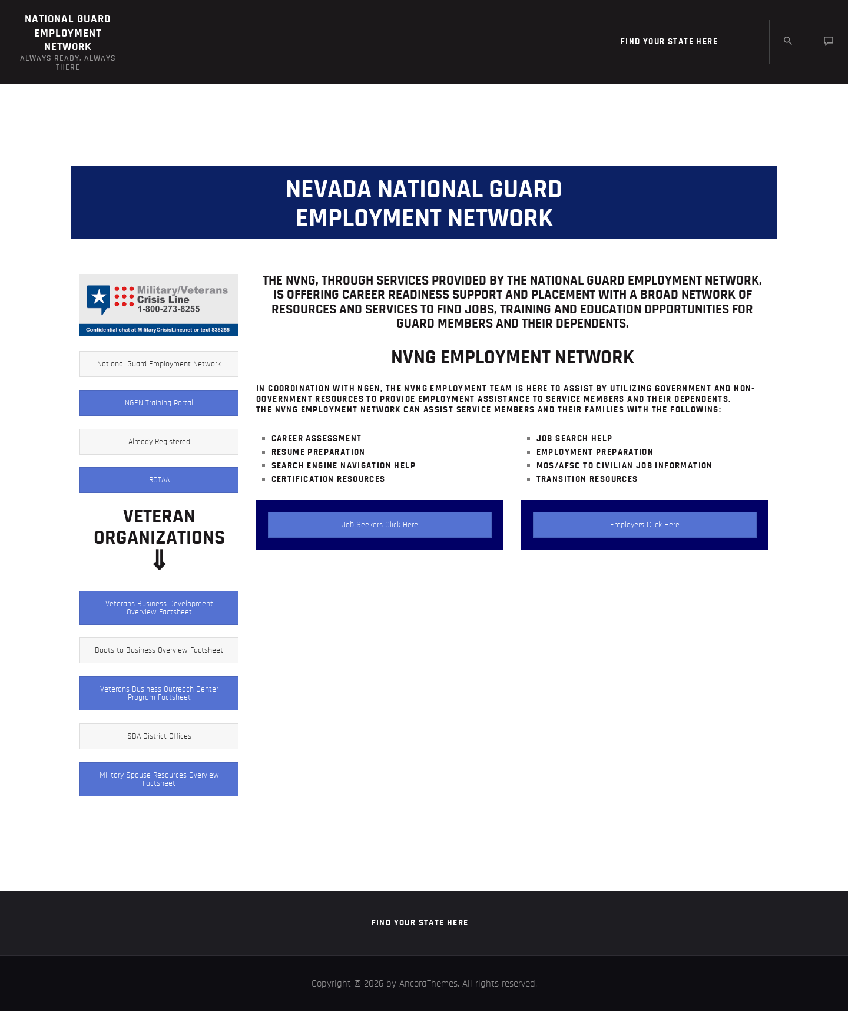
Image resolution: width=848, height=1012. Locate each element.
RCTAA (159, 481)
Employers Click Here (645, 525)
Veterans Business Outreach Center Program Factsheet (159, 694)
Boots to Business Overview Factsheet (159, 651)
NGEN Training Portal (159, 403)
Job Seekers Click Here (380, 525)
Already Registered (159, 442)
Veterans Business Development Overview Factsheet (159, 608)
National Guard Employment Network (159, 365)
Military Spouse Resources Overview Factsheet (159, 779)
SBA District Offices (159, 736)
